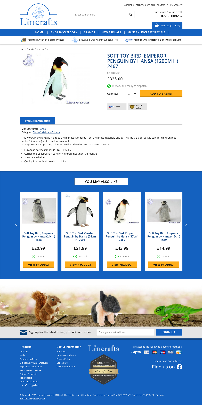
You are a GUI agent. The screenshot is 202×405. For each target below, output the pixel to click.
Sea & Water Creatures (31, 370)
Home (39, 32)
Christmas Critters (49, 132)
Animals (24, 351)
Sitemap (160, 395)
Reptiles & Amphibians (31, 366)
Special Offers (101, 39)
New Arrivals (111, 32)
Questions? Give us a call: (167, 12)
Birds (36, 132)
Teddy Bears (26, 377)
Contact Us (162, 5)
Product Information (37, 121)
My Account (176, 5)
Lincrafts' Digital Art (29, 385)
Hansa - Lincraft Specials (146, 32)
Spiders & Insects (28, 374)
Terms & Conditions (66, 355)
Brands (89, 32)
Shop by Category (64, 32)
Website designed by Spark (32, 398)
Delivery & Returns (145, 5)
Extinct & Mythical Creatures (34, 362)
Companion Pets (28, 359)
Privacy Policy (63, 359)
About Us (129, 5)
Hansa (42, 128)
